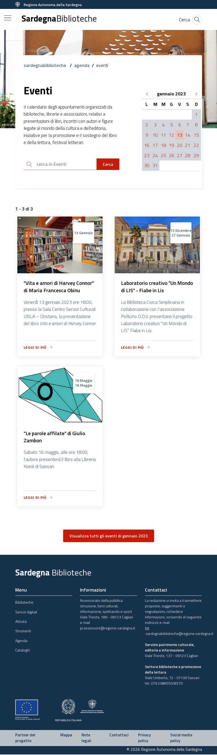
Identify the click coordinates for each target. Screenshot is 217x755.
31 (155, 165)
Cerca (108, 164)
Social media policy (181, 738)
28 (187, 155)
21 (187, 145)
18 (163, 145)
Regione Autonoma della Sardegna (53, 4)
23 (146, 155)
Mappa (66, 735)
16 (146, 145)
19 (171, 145)
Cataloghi (22, 650)
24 (155, 155)
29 (196, 155)
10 (155, 134)
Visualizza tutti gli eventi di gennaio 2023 (108, 536)
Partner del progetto (25, 738)
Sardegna (59, 18)
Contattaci (119, 735)
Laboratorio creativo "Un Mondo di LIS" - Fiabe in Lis (157, 287)
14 (187, 134)
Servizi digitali (26, 612)
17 (155, 145)
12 (171, 134)
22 (196, 145)
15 (196, 134)
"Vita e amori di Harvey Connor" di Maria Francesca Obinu (59, 287)
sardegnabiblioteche (45, 65)
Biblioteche (24, 602)
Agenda (21, 641)
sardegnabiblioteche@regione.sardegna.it (179, 632)
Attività (21, 622)
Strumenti (23, 631)
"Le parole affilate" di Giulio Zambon (54, 437)
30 (146, 165)
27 (179, 155)
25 (163, 155)
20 (179, 145)
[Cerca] (184, 19)
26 (171, 155)
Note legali (86, 738)
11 (163, 134)
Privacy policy (144, 738)
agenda (81, 65)
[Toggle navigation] (7, 18)
